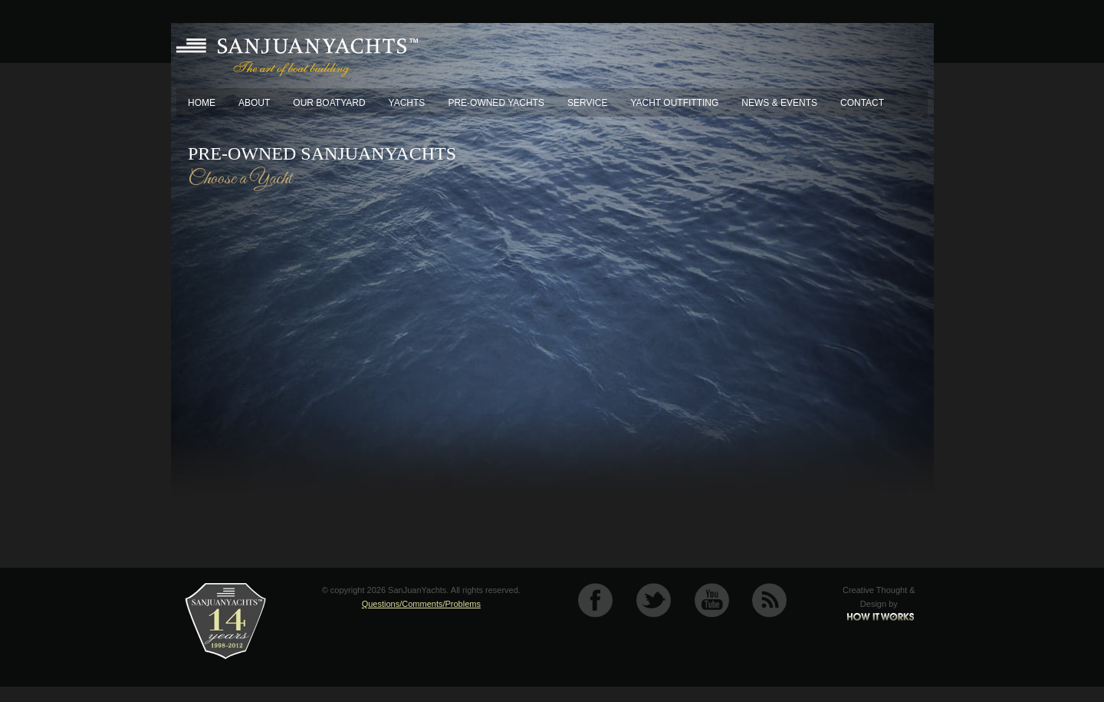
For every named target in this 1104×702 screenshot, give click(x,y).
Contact (862, 102)
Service (587, 102)
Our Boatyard (329, 102)
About (254, 102)
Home (201, 102)
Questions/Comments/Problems (421, 603)
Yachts (407, 102)
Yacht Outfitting (674, 102)
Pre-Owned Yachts (496, 102)
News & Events (779, 102)
